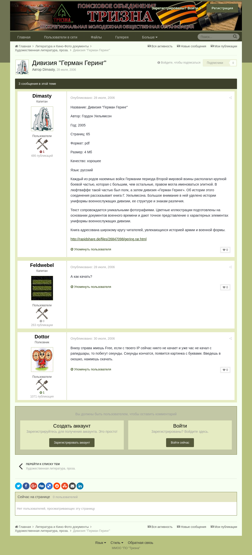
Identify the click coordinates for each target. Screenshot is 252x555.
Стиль (116, 543)
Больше (150, 37)
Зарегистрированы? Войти (177, 8)
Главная (24, 37)
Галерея (122, 37)
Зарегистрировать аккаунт (72, 442)
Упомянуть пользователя (91, 249)
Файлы (96, 37)
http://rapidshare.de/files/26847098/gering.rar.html (109, 239)
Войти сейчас (180, 442)
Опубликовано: (93, 98)
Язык (100, 543)
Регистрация (222, 8)
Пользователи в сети (60, 37)
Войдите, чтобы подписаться (181, 62)
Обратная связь (140, 543)
